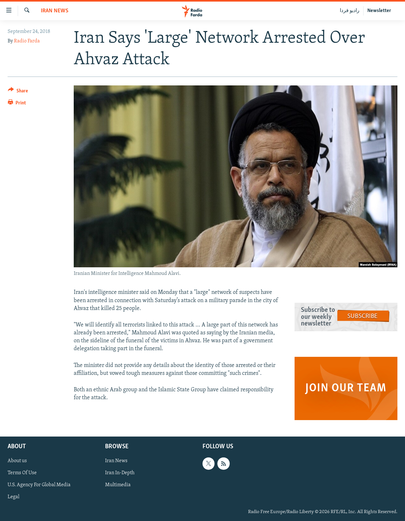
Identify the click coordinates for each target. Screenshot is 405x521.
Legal (13, 497)
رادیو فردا (349, 10)
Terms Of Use (22, 473)
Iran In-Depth (119, 473)
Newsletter (379, 10)
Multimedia (118, 485)
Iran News (54, 11)
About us (17, 461)
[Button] (18, 91)
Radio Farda (27, 41)
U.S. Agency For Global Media (39, 485)
